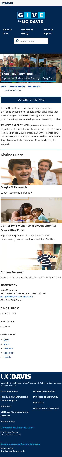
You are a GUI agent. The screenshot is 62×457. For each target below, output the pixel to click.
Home (3, 86)
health (7, 357)
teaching (8, 353)
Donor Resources (9, 391)
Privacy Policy (8, 421)
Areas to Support (48, 31)
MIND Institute (34, 86)
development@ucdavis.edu (13, 451)
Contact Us (38, 402)
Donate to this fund (31, 100)
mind (6, 344)
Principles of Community (45, 396)
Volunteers (6, 406)
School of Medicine (17, 86)
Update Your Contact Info (46, 408)
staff (6, 340)
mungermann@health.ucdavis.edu (16, 296)
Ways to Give (7, 31)
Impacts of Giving (27, 31)
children (8, 348)
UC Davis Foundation (44, 391)
